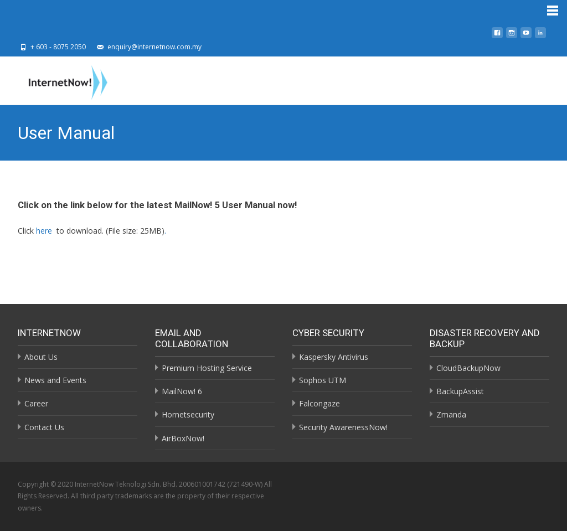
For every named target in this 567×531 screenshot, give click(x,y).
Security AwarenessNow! (343, 427)
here (44, 230)
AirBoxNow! (183, 438)
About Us (41, 357)
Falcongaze (319, 403)
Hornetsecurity (188, 414)
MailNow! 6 (182, 391)
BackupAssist (460, 391)
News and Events (55, 380)
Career (36, 403)
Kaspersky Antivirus (333, 357)
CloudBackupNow (468, 368)
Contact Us (44, 427)
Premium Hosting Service (207, 368)
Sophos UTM (322, 380)
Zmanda (451, 414)
